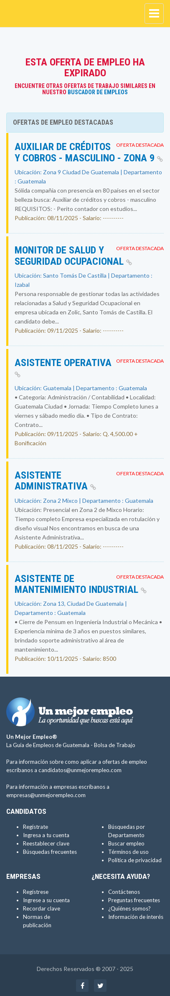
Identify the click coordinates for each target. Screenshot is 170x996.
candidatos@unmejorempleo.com (80, 770)
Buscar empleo (126, 843)
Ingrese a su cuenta (46, 900)
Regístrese (35, 891)
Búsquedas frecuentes (50, 851)
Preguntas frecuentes (134, 900)
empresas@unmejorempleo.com (46, 795)
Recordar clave (41, 908)
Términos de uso (128, 851)
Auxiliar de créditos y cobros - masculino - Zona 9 (89, 152)
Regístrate (35, 826)
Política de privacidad (135, 860)
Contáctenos (124, 891)
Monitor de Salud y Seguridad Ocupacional (73, 255)
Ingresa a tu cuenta (46, 835)
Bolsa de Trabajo (114, 745)
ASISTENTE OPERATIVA (63, 367)
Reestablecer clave (46, 843)
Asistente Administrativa (55, 480)
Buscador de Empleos (98, 92)
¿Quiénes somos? (129, 908)
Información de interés (135, 916)
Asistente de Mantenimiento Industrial (81, 584)
